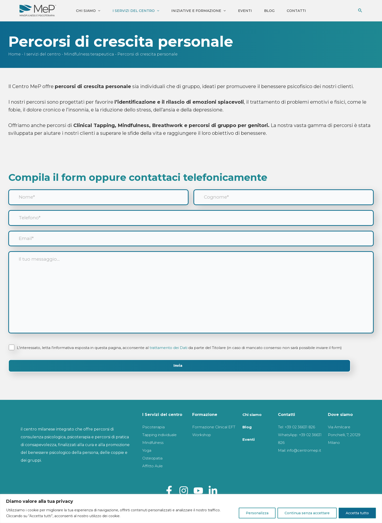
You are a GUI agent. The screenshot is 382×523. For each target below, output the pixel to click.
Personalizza (257, 513)
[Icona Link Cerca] (360, 11)
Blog (269, 11)
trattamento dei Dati (169, 354)
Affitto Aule (153, 466)
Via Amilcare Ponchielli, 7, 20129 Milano (341, 435)
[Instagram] (184, 490)
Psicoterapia (155, 427)
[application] (98, 10)
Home (14, 54)
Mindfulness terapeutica (89, 54)
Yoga (147, 450)
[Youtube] (198, 490)
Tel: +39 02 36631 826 (297, 427)
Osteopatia (153, 458)
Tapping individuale (162, 434)
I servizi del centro (136, 10)
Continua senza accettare (307, 513)
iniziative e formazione (198, 10)
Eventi (245, 11)
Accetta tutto (357, 513)
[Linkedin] (213, 490)
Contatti (296, 11)
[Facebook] (169, 490)
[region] (191, 508)
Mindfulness (155, 442)
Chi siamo (88, 10)
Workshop (203, 442)
